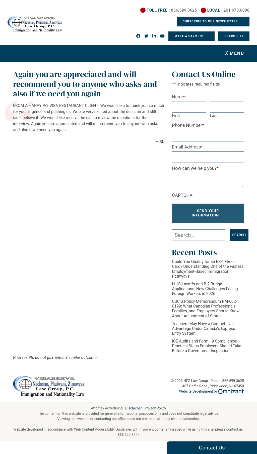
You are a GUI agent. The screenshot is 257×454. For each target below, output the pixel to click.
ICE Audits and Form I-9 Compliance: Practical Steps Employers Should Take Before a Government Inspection (206, 346)
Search (231, 36)
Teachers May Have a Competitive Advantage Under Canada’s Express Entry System (203, 328)
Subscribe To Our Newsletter (211, 21)
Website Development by (211, 391)
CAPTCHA (182, 195)
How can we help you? (195, 168)
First (176, 115)
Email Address (187, 146)
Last (214, 115)
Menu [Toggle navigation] (237, 53)
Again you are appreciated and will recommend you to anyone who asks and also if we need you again (85, 84)
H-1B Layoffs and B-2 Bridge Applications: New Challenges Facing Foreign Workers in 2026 (205, 289)
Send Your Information (205, 213)
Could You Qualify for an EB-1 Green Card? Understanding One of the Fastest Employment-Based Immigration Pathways (207, 269)
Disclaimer (133, 408)
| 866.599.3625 (172, 10)
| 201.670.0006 (228, 10)
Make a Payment (189, 36)
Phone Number (188, 125)
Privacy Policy (155, 408)
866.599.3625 (129, 435)
